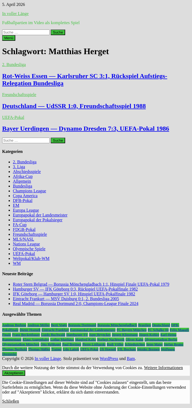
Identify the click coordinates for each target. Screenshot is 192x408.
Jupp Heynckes (100, 335)
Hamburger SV (77, 335)
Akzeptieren (13, 373)
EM (16, 205)
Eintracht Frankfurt (55, 330)
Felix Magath (179, 330)
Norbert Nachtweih (111, 339)
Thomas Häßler (39, 349)
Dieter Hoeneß (30, 330)
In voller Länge (15, 13)
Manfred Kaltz (85, 339)
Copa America (25, 195)
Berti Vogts (59, 325)
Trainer (56, 349)
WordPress (109, 358)
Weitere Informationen (163, 367)
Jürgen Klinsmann (125, 335)
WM (17, 263)
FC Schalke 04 (158, 330)
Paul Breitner (71, 344)
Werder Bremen (148, 349)
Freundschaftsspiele (19, 94)
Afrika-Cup (23, 176)
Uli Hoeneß (107, 349)
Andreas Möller (38, 325)
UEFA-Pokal (13, 117)
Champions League (29, 191)
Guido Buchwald (53, 335)
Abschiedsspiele (27, 171)
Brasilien (144, 325)
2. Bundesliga (14, 64)
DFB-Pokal (22, 200)
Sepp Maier (154, 344)
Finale (6, 335)
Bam (131, 358)
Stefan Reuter (173, 344)
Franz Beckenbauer (26, 335)
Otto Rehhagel (50, 344)
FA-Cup (20, 224)
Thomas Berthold (14, 349)
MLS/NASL (23, 239)
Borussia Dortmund (82, 325)
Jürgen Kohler (149, 335)
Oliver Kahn (134, 339)
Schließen (10, 401)
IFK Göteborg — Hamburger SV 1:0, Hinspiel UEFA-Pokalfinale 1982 (74, 294)
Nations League (26, 244)
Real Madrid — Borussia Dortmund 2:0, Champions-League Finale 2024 (75, 303)
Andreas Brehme (14, 325)
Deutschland (161, 325)
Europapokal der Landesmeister (40, 215)
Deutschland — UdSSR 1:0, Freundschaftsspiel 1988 (74, 105)
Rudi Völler (115, 344)
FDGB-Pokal (24, 229)
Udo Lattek (71, 349)
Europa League (26, 210)
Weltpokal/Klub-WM (31, 258)
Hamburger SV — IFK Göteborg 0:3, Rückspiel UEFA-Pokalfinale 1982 (75, 289)
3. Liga (19, 166)
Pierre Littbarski (94, 344)
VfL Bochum (126, 349)
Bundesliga (22, 186)
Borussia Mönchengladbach (117, 325)
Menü (8, 38)
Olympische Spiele (29, 249)
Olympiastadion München (20, 344)
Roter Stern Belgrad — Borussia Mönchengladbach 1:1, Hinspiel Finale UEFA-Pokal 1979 (91, 284)
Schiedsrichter (135, 344)
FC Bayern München (132, 330)
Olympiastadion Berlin (161, 339)
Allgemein (22, 181)
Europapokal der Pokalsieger (37, 220)
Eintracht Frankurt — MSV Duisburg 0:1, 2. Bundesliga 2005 (66, 298)
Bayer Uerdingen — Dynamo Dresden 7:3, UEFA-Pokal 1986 (85, 128)
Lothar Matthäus (62, 339)
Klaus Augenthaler (36, 339)
